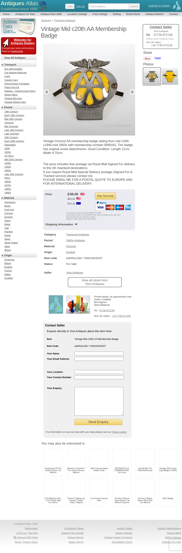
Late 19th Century (13, 130)
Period (8, 107)
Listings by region (159, 5)
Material (9, 197)
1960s (7, 181)
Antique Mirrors (75, 543)
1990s (7, 192)
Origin (8, 255)
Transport (10, 64)
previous (46, 92)
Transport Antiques (77, 234)
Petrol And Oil (11, 87)
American (9, 259)
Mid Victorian (11, 126)
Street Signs (10, 94)
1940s (7, 166)
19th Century (11, 111)
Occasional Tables (74, 534)
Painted (8, 231)
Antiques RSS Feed (27, 543)
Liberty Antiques (123, 538)
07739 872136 (106, 310)
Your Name (53, 353)
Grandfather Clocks (122, 547)
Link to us (21, 538)
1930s (7, 163)
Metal (7, 224)
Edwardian (10, 144)
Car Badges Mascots (15, 72)
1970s (7, 185)
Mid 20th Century (13, 159)
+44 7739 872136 (121, 316)
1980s (7, 189)
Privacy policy (119, 437)
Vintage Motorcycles (15, 102)
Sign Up (80, 6)
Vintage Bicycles (13, 98)
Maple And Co (76, 547)
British (7, 263)
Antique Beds (174, 538)
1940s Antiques (75, 240)
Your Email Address (58, 358)
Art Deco (9, 155)
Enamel (8, 217)
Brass (7, 206)
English (70, 252)
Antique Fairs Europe (72, 538)
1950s (7, 170)
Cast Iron (9, 209)
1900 (7, 148)
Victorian (9, 122)
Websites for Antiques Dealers (23, 41)
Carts (7, 76)
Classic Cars (11, 80)
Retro (7, 178)
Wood (7, 250)
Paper (7, 235)
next (132, 92)
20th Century (11, 137)
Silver (7, 239)
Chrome (71, 246)
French (8, 270)
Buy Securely (105, 195)
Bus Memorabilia (13, 69)
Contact (173, 14)
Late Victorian (11, 133)
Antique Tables (124, 534)
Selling (117, 14)
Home (6, 14)
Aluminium (10, 202)
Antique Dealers (155, 14)
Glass (7, 220)
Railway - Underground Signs (19, 91)
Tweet (157, 58)
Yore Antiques (74, 272)
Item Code (52, 346)
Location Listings (77, 14)
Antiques (19, 3)
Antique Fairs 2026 (51, 14)
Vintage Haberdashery (169, 534)
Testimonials (31, 534)
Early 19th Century (14, 115)
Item (49, 339)
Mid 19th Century (13, 119)
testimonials (17, 51)
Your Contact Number (59, 377)
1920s (7, 152)
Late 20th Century (13, 174)
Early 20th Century (14, 141)
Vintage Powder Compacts (118, 543)
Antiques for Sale (25, 14)
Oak (6, 228)
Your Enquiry (54, 388)
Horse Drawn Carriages (16, 83)
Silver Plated (11, 242)
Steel (7, 246)
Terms (18, 547)
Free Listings (99, 14)
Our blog (33, 538)
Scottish (8, 278)
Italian (7, 274)
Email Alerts (133, 14)
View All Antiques (15, 57)
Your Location (55, 372)
